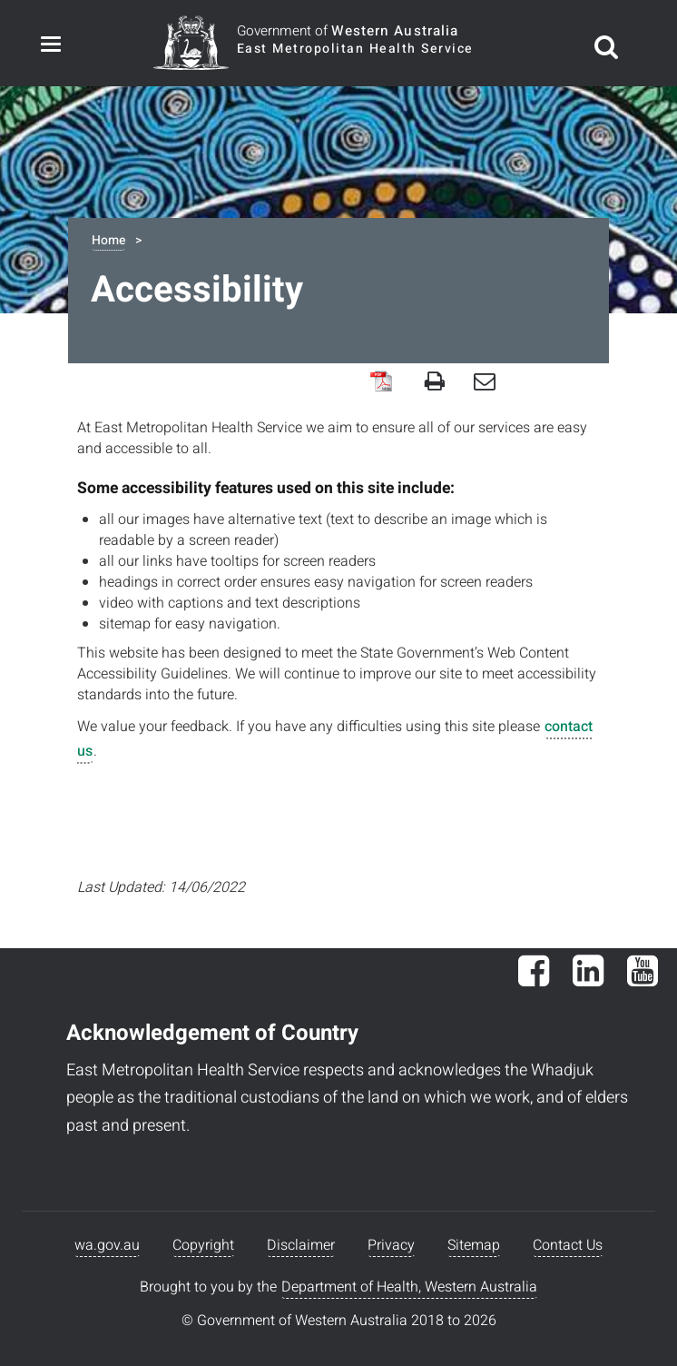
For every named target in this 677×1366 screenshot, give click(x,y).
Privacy (391, 1245)
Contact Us (568, 1245)
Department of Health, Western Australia (409, 1287)
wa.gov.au (107, 1245)
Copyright (203, 1245)
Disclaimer (301, 1245)
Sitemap (473, 1245)
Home (108, 240)
